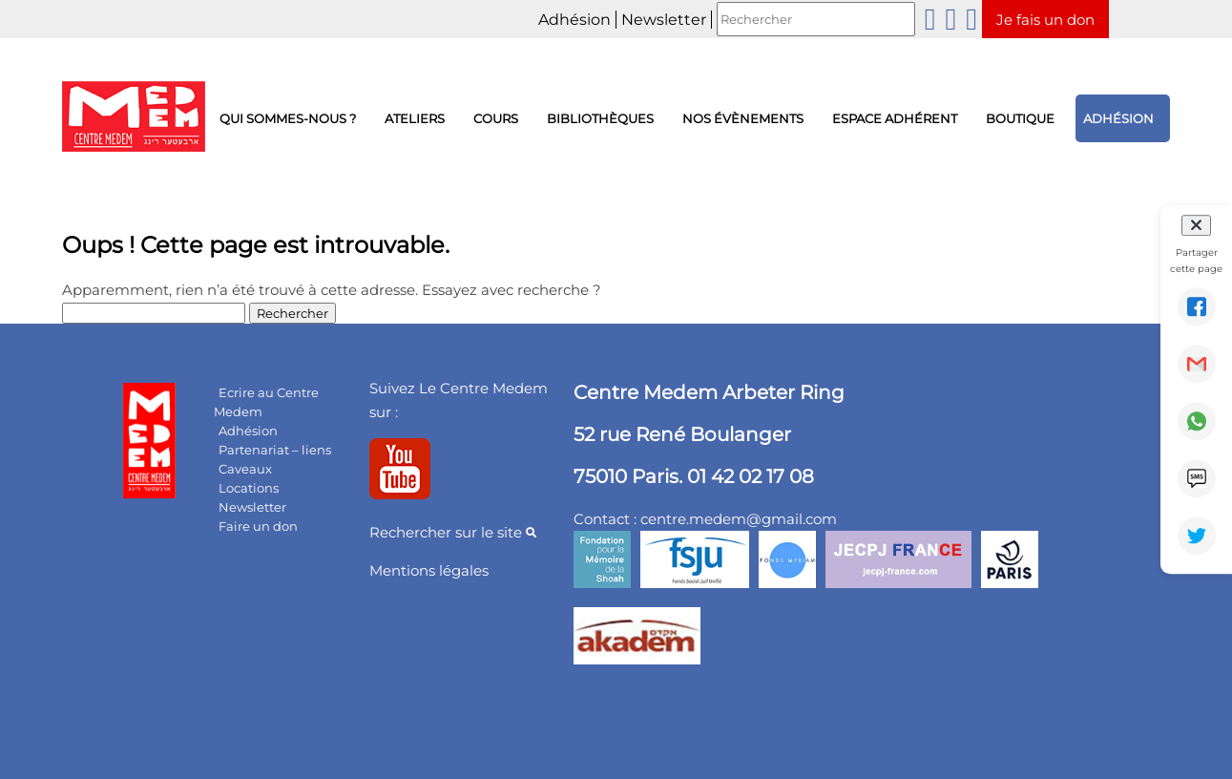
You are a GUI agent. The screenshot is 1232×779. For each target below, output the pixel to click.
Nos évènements (743, 118)
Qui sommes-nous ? (287, 118)
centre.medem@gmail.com (738, 519)
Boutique (1020, 118)
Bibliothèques (600, 118)
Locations (249, 487)
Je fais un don (1045, 20)
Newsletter (663, 20)
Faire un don (258, 526)
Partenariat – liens (275, 449)
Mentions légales (429, 570)
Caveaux (245, 468)
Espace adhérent (894, 118)
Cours (495, 118)
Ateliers (415, 118)
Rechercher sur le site (452, 532)
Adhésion (574, 20)
